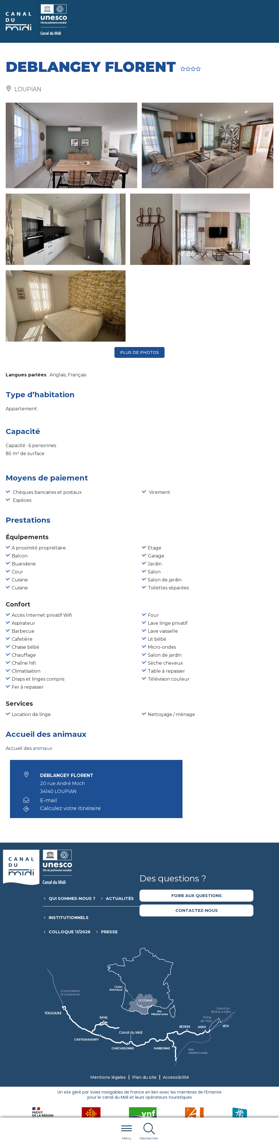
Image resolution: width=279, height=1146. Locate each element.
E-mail (48, 724)
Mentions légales (108, 1000)
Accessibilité (176, 1000)
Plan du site (144, 1000)
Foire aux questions (196, 819)
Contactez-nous (196, 833)
